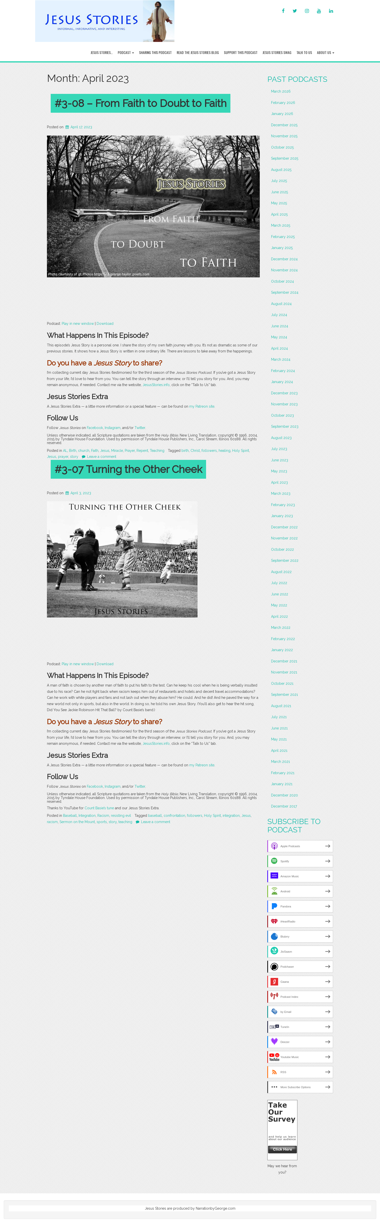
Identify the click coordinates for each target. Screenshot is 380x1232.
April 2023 (279, 482)
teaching (125, 822)
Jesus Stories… (102, 52)
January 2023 (282, 516)
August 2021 (281, 706)
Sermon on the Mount (77, 822)
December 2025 (284, 125)
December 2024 (284, 259)
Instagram (112, 428)
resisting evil (121, 816)
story (74, 457)
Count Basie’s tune (99, 808)
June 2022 (279, 594)
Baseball (70, 816)
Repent (142, 451)
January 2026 (282, 114)
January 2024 (282, 382)
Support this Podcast (241, 52)
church (83, 451)
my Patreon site (201, 406)
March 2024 (280, 359)
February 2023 (283, 505)
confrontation (174, 816)
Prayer (130, 451)
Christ (195, 451)
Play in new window (78, 324)
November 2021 (284, 672)
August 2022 (281, 572)
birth (185, 451)
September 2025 (284, 158)
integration (231, 816)
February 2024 (283, 371)
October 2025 (282, 147)
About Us (325, 52)
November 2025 (284, 136)
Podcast (126, 52)
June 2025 (279, 192)
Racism (103, 816)
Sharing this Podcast (155, 52)
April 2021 (279, 751)
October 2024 (282, 281)
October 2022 (282, 549)
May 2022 (279, 605)
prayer (63, 457)
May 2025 (279, 203)
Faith (94, 451)
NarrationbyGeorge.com (215, 1208)
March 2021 (280, 762)
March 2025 (280, 225)
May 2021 (279, 739)
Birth (72, 451)
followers (209, 451)
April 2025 (279, 214)
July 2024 (279, 315)
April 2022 (279, 616)
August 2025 (281, 170)
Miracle (117, 451)
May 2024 (279, 337)
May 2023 (279, 471)
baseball (155, 816)
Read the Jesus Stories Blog (198, 52)
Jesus (104, 451)
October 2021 (282, 684)
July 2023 (279, 449)
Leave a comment (101, 457)
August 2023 (281, 438)
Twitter (140, 428)
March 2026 (281, 91)
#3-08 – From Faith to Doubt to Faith (140, 103)
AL (65, 451)
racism (52, 822)
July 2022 (279, 583)
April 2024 (279, 348)
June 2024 (279, 326)
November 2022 (284, 538)
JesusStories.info (156, 385)
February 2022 (283, 639)
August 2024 (281, 304)
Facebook (95, 428)
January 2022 (282, 650)
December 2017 (284, 806)
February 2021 (282, 773)
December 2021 (284, 661)
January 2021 (281, 784)
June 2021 (279, 728)
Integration (87, 816)
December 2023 (284, 393)
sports (102, 822)
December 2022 (284, 527)
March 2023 (280, 493)
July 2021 (279, 717)
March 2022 (280, 628)
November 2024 (284, 270)
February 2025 (283, 237)
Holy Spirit (240, 451)
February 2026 (283, 103)
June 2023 (279, 460)
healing (224, 451)
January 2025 (282, 248)
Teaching (157, 451)
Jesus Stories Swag (277, 52)
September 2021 (284, 695)
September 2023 (284, 426)
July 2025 (279, 181)
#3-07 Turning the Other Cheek (128, 469)
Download (105, 324)
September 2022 (284, 561)
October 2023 (282, 415)
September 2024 (284, 292)
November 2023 (284, 404)
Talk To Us (304, 52)
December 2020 (284, 795)
